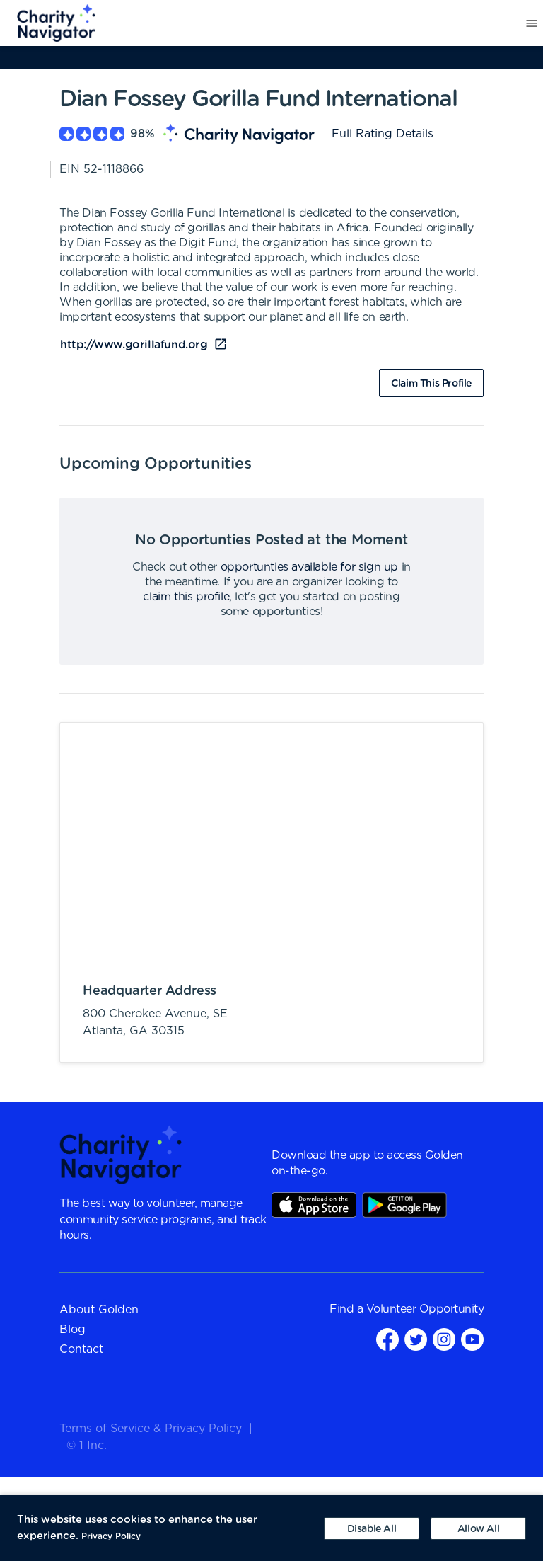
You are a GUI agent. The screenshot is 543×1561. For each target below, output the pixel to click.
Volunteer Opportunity (425, 1309)
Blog (72, 1329)
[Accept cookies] (478, 1528)
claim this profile (186, 596)
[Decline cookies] (371, 1528)
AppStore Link (314, 1205)
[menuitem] (48, 23)
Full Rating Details (382, 133)
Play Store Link (404, 1205)
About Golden (99, 1309)
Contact (81, 1349)
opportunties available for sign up (309, 567)
